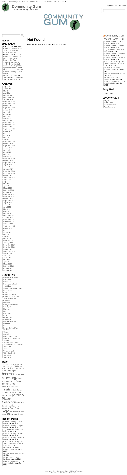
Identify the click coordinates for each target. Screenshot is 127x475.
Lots (4, 311)
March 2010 (7, 264)
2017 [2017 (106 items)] (4, 371)
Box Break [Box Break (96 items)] (20, 374)
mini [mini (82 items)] (20, 392)
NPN (5, 315)
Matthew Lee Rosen (10, 76)
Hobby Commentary (10, 305)
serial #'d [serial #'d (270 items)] (13, 405)
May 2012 (6, 209)
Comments (122, 5)
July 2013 (6, 182)
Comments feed (110, 105)
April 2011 (7, 236)
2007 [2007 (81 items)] (11, 366)
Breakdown (7, 282)
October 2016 (8, 144)
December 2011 (9, 220)
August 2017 (7, 131)
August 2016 (7, 148)
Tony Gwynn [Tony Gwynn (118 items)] (15, 408)
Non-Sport (7, 313)
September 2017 (9, 129)
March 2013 (7, 188)
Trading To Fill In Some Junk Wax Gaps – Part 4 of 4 (13, 78)
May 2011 (6, 234)
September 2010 (9, 251)
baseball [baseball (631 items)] (8, 374)
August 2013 (7, 179)
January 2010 (8, 268)
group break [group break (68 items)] (14, 386)
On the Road (7, 317)
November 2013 (9, 173)
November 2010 (9, 247)
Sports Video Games (10, 336)
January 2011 (8, 243)
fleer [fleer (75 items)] (13, 381)
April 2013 (7, 186)
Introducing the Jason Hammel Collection (10, 448)
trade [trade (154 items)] (9, 414)
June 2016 (7, 152)
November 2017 (9, 125)
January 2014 (8, 169)
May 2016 (6, 154)
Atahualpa (72, 473)
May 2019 (6, 91)
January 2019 (8, 99)
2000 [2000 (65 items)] (14, 364)
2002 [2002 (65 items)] (17, 364)
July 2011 (6, 230)
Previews (6, 324)
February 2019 (8, 97)
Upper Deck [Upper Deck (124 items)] (17, 414)
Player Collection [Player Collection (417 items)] (9, 400)
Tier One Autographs (10, 342)
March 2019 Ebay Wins (11, 453)
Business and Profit (10, 284)
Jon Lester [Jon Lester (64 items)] (14, 390)
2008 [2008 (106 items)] (16, 366)
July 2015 (6, 167)
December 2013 (9, 171)
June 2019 (7, 89)
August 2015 (7, 165)
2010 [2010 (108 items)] (4, 368)
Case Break (7, 290)
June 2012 (7, 207)
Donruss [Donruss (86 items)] (9, 381)
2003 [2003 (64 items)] (20, 364)
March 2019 (7, 95)
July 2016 (6, 150)
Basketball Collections (11, 278)
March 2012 (7, 213)
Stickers (6, 340)
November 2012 (9, 196)
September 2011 (9, 226)
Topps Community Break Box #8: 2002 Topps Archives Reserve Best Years (12, 49)
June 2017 (7, 135)
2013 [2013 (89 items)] (18, 368)
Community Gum (26, 6)
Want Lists (7, 357)
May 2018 (6, 116)
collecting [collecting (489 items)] (9, 378)
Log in (106, 101)
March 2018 (7, 120)
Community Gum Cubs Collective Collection (10, 297)
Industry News (8, 307)
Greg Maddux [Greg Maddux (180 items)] (8, 385)
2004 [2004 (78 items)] (3, 366)
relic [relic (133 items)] (18, 402)
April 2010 (7, 262)
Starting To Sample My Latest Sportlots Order (13, 462)
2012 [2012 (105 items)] (13, 368)
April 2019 (7, 93)
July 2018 (6, 112)
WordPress (63, 473)
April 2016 (7, 156)
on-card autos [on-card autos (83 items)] (7, 395)
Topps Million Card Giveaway (13, 345)
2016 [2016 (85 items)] (22, 368)
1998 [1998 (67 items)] (6, 364)
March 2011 (7, 239)
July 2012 (6, 205)
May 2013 (6, 184)
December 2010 (9, 245)
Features (6, 303)
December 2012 (9, 194)
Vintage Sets (7, 355)
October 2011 (8, 224)
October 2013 (8, 175)
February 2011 (8, 241)
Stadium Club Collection (11, 338)
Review (6, 326)
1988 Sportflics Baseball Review (13, 67)
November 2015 (9, 158)
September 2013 (9, 177)
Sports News (7, 334)
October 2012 (8, 198)
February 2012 (8, 215)
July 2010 (6, 255)
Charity (5, 292)
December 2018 (9, 101)
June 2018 (7, 114)
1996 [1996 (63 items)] (3, 364)
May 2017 (6, 137)
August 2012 (7, 203)
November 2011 (9, 222)
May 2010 (6, 260)
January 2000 (8, 270)
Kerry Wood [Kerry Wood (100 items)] (14, 392)
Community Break (9, 294)
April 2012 (7, 211)
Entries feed (108, 103)
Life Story (6, 309)
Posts (111, 5)
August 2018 (7, 110)
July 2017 (6, 133)
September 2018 (9, 108)
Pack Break (7, 319)
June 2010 (7, 258)
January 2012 (8, 217)
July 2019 (6, 87)
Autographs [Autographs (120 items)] (11, 370)
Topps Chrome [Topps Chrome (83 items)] (15, 411)
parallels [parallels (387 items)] (18, 395)
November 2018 (9, 104)
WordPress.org (109, 107)
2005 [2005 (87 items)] (7, 366)
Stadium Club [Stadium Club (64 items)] (6, 408)
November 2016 (9, 141)
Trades (5, 349)
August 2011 (7, 228)
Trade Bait (7, 347)
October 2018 (8, 106)
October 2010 (8, 249)
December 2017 (9, 122)
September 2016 (9, 146)
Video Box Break (9, 353)
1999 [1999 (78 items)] (10, 364)
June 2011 (7, 232)
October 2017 (8, 127)
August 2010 (7, 253)
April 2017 (7, 139)
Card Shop (7, 286)
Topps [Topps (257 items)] (5, 411)
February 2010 (8, 266)
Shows (5, 332)
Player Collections (9, 322)
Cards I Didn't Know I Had (12, 288)
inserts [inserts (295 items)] (6, 389)
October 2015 (8, 160)
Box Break (7, 280)
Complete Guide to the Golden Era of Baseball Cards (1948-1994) (11, 64)
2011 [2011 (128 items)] (8, 368)
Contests (6, 300)
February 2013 (8, 190)
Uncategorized (8, 351)
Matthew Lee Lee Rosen (12, 70)
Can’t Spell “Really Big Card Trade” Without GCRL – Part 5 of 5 (13, 443)
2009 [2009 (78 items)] (20, 366)
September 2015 (9, 163)
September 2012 (9, 201)
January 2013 (8, 192)
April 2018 (7, 118)
